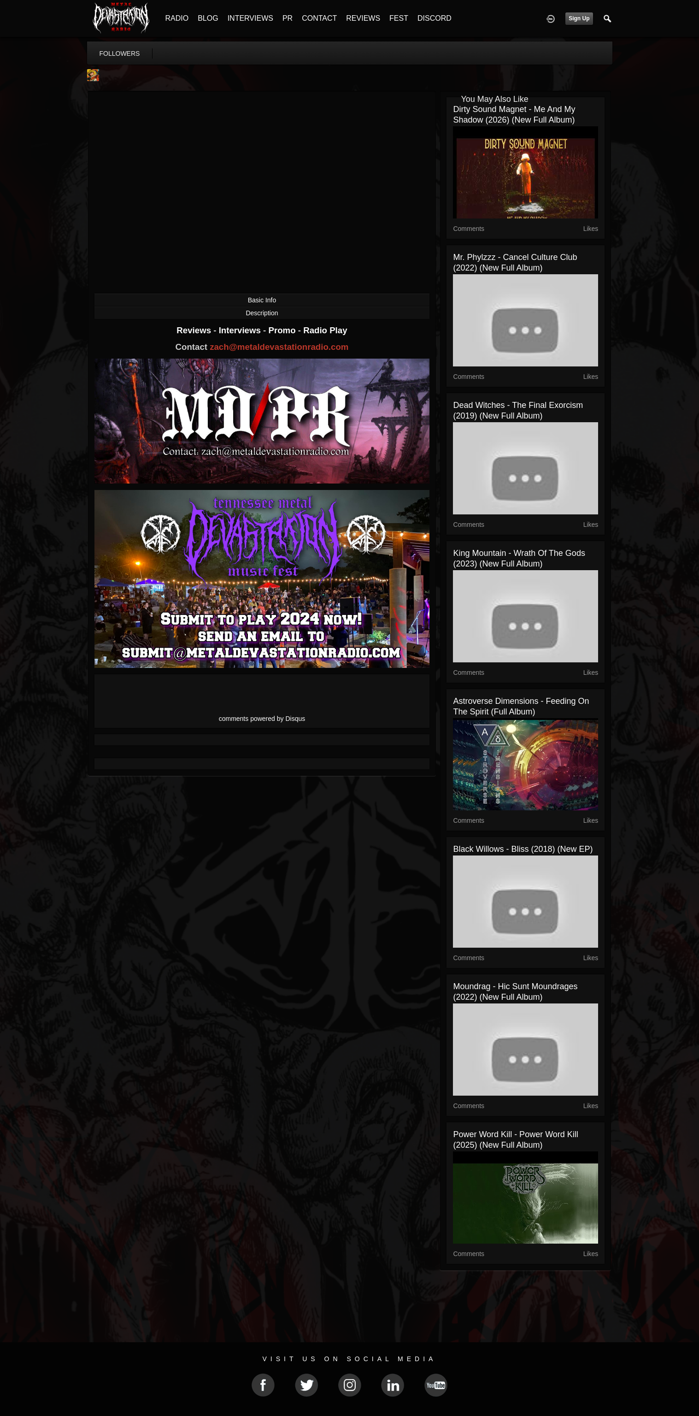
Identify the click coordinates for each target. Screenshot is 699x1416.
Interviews (241, 330)
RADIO (177, 18)
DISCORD (434, 18)
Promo (283, 330)
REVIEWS (363, 18)
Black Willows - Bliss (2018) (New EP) (523, 849)
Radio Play (325, 330)
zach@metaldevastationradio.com (279, 347)
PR (287, 18)
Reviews (194, 330)
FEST (398, 18)
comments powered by (262, 718)
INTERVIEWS (250, 18)
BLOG (208, 18)
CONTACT (319, 18)
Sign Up (579, 18)
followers (120, 53)
